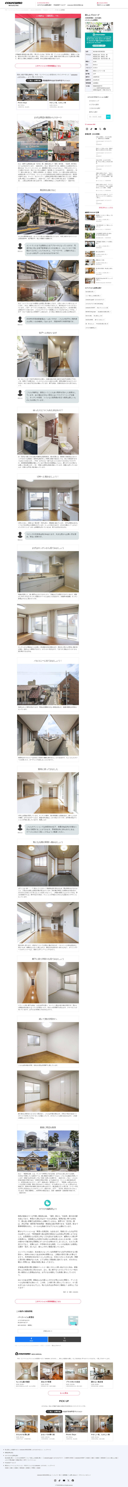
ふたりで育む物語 (10, 1460)
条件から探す (93, 112)
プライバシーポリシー (85, 1475)
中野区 (33, 1468)
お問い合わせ (73, 1475)
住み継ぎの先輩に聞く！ (104, 311)
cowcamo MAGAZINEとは (75, 5)
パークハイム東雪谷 (91, 20)
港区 (93, 1458)
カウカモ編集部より (91, 327)
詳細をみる (48, 1331)
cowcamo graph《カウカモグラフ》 (95, 299)
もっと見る (64, 1393)
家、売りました (90, 323)
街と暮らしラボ (98, 315)
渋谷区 (88, 1458)
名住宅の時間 (89, 319)
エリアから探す (94, 104)
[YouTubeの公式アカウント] (96, 129)
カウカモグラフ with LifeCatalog (94, 303)
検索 (108, 117)
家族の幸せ (19, 1460)
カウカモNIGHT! (20, 1458)
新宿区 (28, 1468)
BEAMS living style (91, 311)
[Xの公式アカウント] (100, 129)
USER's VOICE (69, 1458)
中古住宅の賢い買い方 (102, 323)
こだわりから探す (94, 108)
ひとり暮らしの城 (112, 1458)
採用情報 (65, 1475)
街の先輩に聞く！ (90, 291)
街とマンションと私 (102, 307)
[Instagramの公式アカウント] (87, 129)
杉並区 (38, 1468)
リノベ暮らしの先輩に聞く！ (93, 295)
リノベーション (32, 1460)
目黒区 (97, 1458)
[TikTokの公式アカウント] (91, 129)
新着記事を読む (9, 1452)
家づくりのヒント (100, 319)
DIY (25, 1460)
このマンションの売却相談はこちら (48, 66)
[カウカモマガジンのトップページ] (13, 4)
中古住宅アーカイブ (59, 5)
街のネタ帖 (89, 315)
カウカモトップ (94, 101)
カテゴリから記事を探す (44, 5)
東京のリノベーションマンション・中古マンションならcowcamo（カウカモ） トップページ (30, 1465)
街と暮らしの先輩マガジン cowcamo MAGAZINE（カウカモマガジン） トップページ (28, 1449)
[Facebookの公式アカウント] (105, 129)
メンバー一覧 (56, 1475)
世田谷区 (103, 1458)
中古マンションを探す (103, 5)
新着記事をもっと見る (106, 207)
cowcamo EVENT (90, 307)
